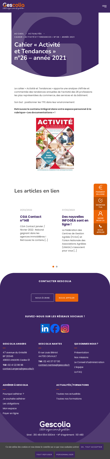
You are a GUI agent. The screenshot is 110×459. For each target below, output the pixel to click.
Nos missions (81, 358)
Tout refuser (44, 454)
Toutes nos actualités (68, 394)
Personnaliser (65, 454)
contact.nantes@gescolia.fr (54, 365)
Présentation (81, 353)
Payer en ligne (11, 413)
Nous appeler (67, 298)
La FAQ (78, 372)
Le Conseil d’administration (89, 362)
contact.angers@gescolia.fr (18, 369)
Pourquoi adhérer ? (13, 394)
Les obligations (11, 404)
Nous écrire (42, 298)
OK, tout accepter (91, 447)
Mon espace (10, 409)
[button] (53, 266)
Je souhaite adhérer (14, 399)
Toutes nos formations (69, 399)
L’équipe (78, 367)
